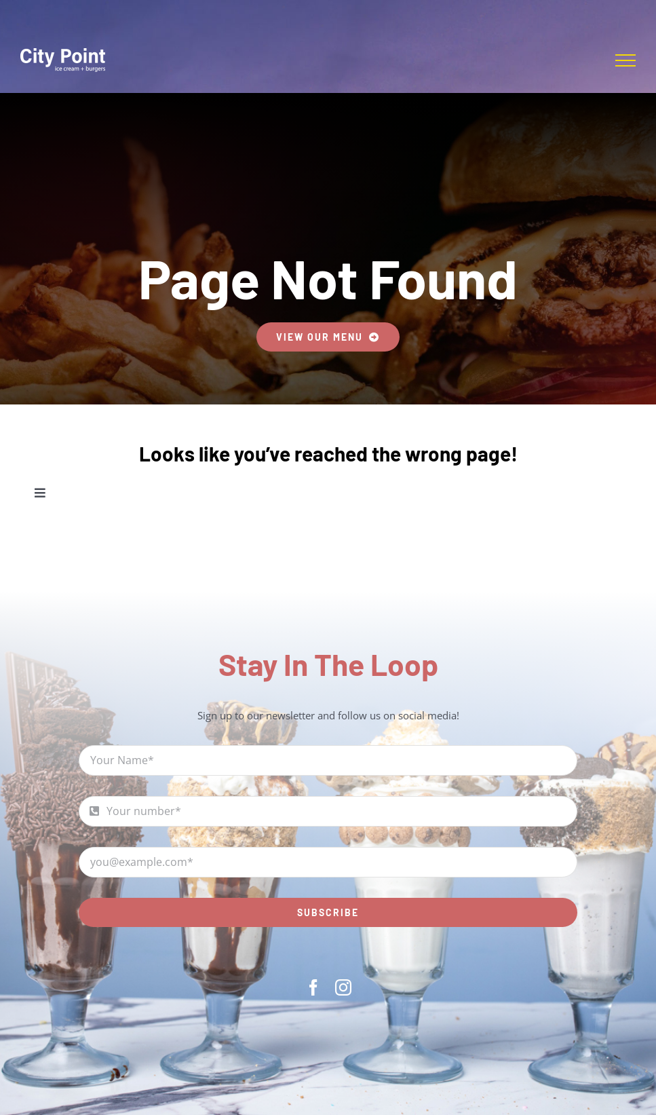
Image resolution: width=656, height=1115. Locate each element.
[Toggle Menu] (625, 60)
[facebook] (313, 987)
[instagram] (343, 987)
